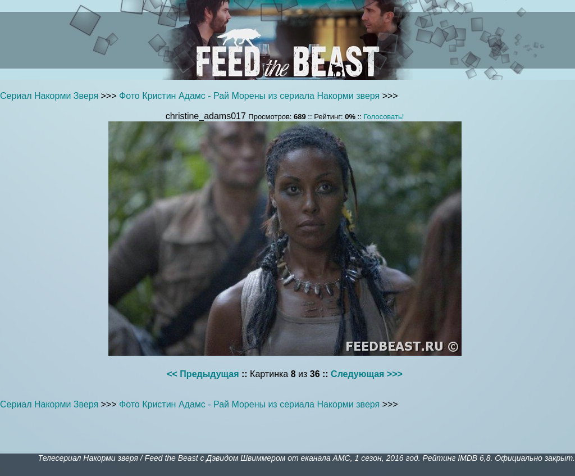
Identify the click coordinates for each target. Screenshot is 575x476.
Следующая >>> (367, 374)
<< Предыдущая (203, 374)
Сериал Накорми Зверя (49, 96)
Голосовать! (383, 116)
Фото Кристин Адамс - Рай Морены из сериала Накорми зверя (249, 96)
